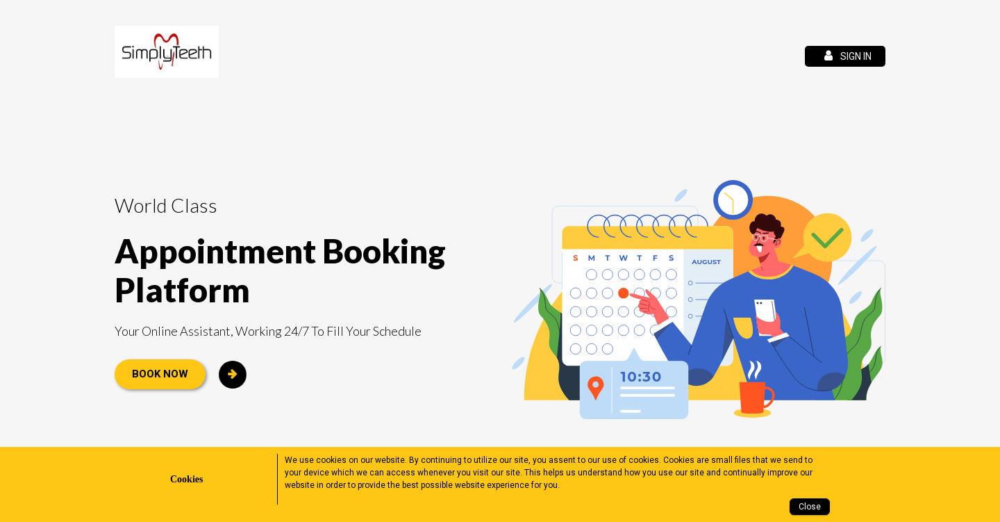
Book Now (160, 374)
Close (810, 507)
